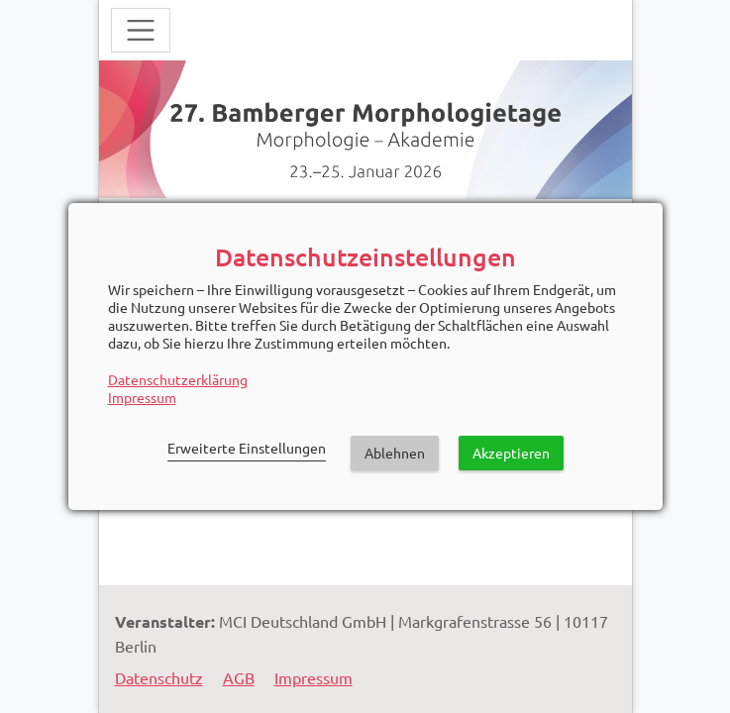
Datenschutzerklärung (178, 379)
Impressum (142, 397)
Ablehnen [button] (395, 452)
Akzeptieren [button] (511, 452)
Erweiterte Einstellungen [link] (246, 448)
